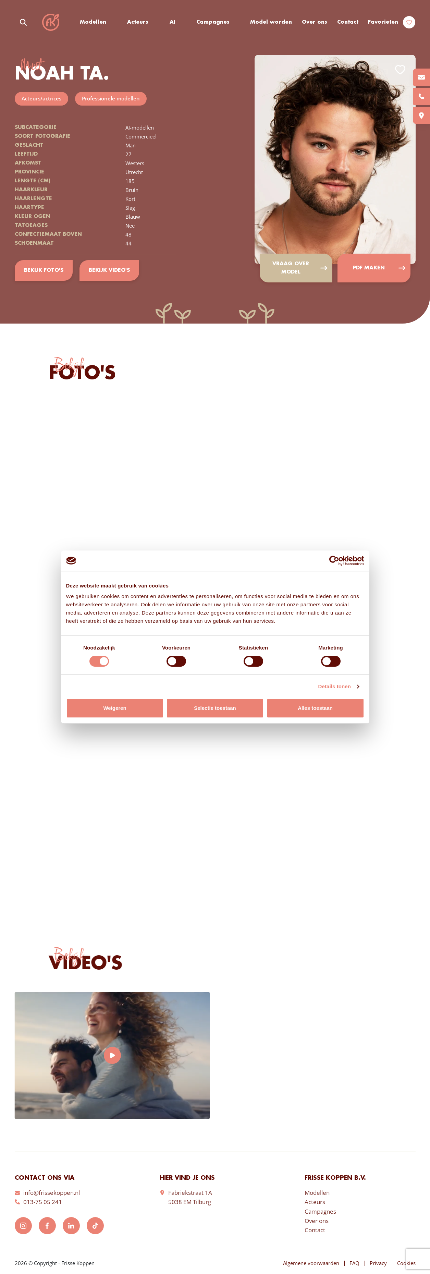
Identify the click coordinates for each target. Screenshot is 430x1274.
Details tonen (334, 686)
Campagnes (213, 22)
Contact (347, 22)
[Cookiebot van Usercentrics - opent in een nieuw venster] (334, 561)
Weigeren (114, 708)
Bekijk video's (109, 270)
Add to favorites (400, 69)
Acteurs (137, 22)
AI (172, 22)
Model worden (271, 22)
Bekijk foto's (43, 270)
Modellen (93, 22)
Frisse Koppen (50, 22)
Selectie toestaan (215, 708)
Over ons (314, 22)
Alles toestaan (315, 708)
